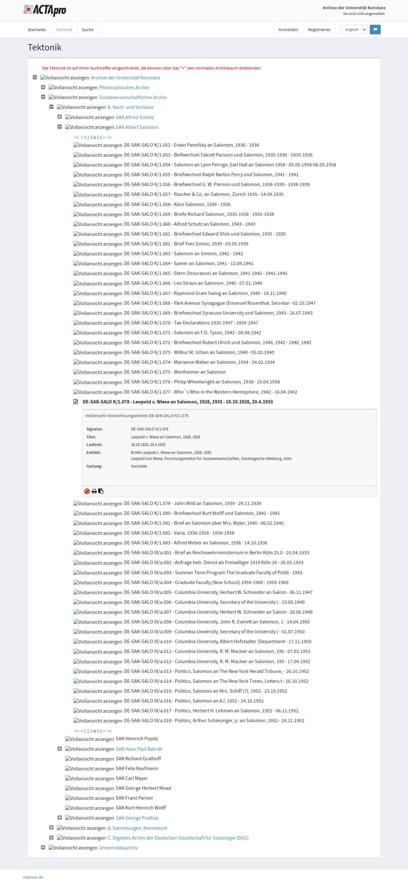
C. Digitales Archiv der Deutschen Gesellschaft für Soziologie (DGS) (178, 838)
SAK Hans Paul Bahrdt (139, 749)
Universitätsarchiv (118, 848)
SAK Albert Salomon (137, 127)
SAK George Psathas (137, 818)
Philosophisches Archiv (124, 87)
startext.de (33, 877)
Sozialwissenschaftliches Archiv (133, 97)
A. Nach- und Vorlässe (130, 107)
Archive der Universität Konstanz (125, 78)
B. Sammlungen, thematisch (137, 828)
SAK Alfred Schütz (135, 117)
